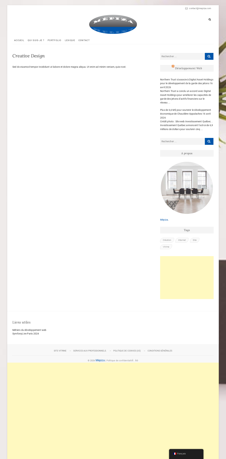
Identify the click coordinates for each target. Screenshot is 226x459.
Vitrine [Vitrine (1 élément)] (166, 246)
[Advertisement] (187, 277)
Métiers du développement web (29, 330)
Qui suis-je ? (36, 40)
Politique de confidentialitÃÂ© (122, 360)
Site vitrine (60, 351)
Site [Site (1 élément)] (195, 240)
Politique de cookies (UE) (127, 351)
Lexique (70, 40)
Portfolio (54, 40)
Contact (84, 40)
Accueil (19, 40)
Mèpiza (164, 219)
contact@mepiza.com (198, 8)
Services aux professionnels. (89, 351)
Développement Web (188, 68)
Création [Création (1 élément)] (167, 240)
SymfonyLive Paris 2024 (25, 333)
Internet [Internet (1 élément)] (182, 240)
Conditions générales (160, 351)
